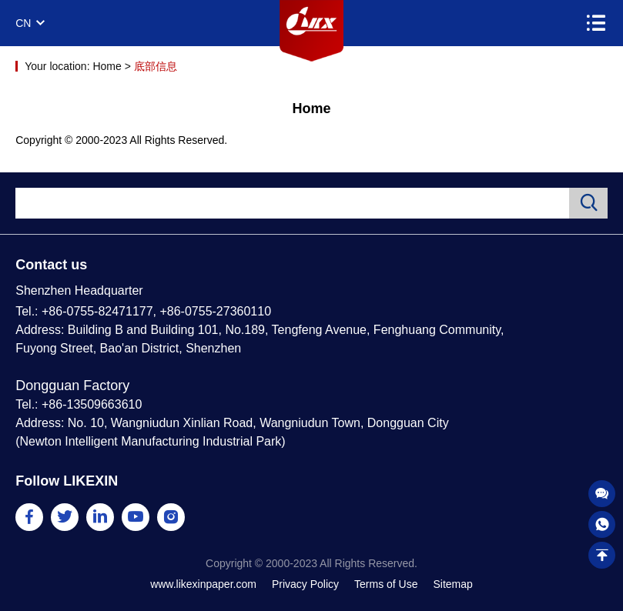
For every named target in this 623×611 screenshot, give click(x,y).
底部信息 (155, 66)
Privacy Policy (305, 584)
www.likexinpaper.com (203, 584)
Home (106, 66)
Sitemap (452, 584)
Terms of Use (385, 584)
